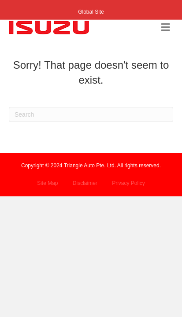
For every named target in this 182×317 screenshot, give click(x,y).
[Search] (91, 114)
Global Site (91, 12)
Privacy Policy (128, 183)
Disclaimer (85, 183)
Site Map (47, 183)
